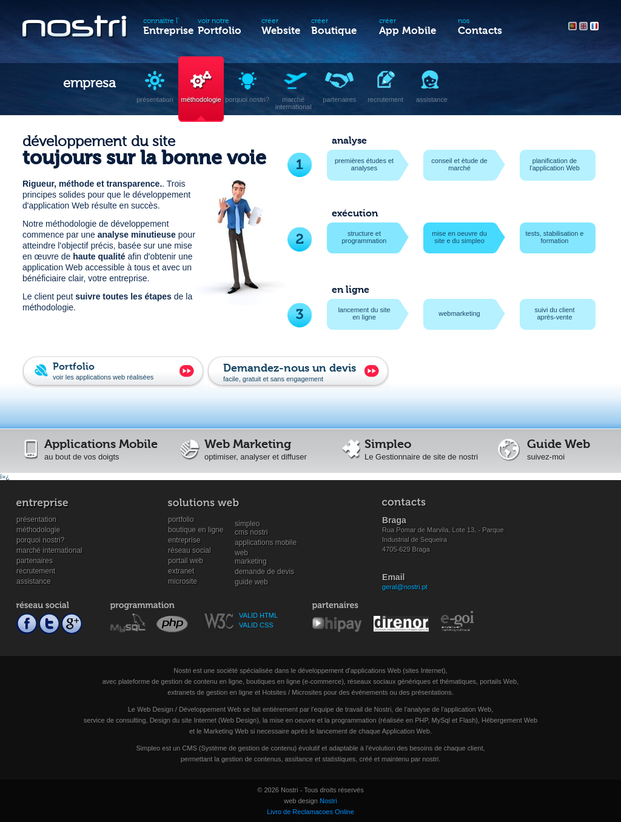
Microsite (182, 581)
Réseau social (189, 550)
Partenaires (34, 560)
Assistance (33, 581)
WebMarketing (251, 553)
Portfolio (181, 519)
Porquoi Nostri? (40, 540)
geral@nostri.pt (405, 586)
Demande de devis (264, 571)
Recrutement (35, 571)
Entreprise (184, 540)
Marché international (49, 550)
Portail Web (185, 560)
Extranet (181, 571)
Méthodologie (38, 530)
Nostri (328, 800)
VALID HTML (258, 615)
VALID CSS (256, 625)
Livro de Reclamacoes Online (310, 811)
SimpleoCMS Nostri (251, 524)
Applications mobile (266, 542)
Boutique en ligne (195, 530)
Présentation (36, 519)
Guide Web (251, 582)
